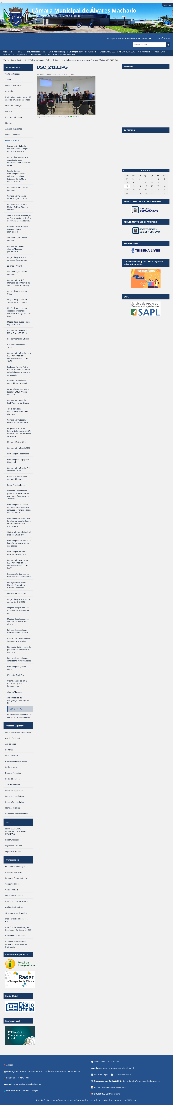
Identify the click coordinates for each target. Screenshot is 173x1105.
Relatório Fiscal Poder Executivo (61, 54)
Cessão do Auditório (122, 1067)
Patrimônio (145, 51)
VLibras (167, 38)
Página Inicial (8, 51)
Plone (133, 1092)
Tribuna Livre (159, 51)
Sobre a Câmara (37, 60)
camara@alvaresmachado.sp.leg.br (28, 1076)
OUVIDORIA (99, 1086)
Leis (7, 817)
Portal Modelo (82, 1092)
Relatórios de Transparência (15, 54)
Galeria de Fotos (53, 60)
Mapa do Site (115, 38)
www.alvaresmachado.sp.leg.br (24, 1083)
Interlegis (109, 1092)
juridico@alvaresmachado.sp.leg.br (144, 1073)
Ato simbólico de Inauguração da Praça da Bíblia (83, 60)
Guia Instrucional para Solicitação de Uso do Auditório (72, 51)
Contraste (156, 38)
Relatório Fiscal (37, 54)
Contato (144, 38)
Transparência (12, 853)
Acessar (167, 5)
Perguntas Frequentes (35, 51)
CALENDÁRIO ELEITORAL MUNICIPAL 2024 (118, 51)
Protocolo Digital (101, 1067)
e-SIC (20, 51)
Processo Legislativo (14, 722)
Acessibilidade (131, 38)
